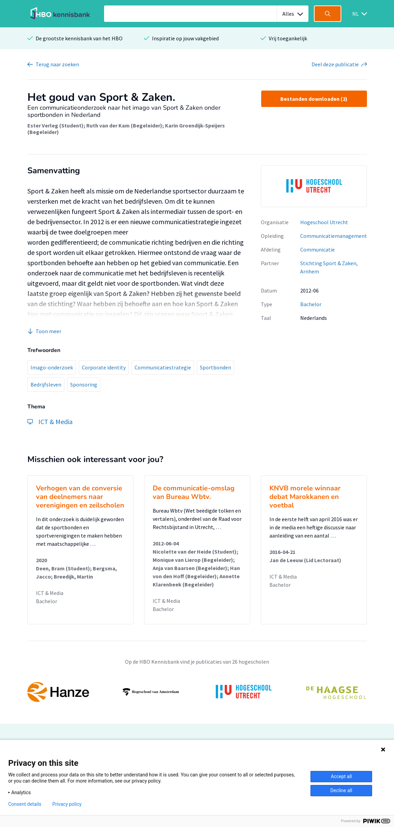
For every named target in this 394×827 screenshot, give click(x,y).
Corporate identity (104, 367)
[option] (313, 186)
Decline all (341, 790)
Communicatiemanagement (333, 236)
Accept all (341, 776)
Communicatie (317, 249)
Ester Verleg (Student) (55, 125)
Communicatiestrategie (163, 367)
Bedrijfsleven (45, 384)
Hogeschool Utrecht (324, 222)
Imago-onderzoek (51, 367)
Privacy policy (66, 804)
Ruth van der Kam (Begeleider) (124, 125)
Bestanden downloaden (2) (313, 98)
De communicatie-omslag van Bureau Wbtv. (193, 492)
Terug (57, 64)
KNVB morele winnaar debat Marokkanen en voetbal (305, 497)
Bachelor (310, 304)
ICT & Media (49, 592)
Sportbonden (215, 367)
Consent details (24, 804)
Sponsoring (83, 384)
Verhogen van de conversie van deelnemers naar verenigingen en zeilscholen (80, 497)
